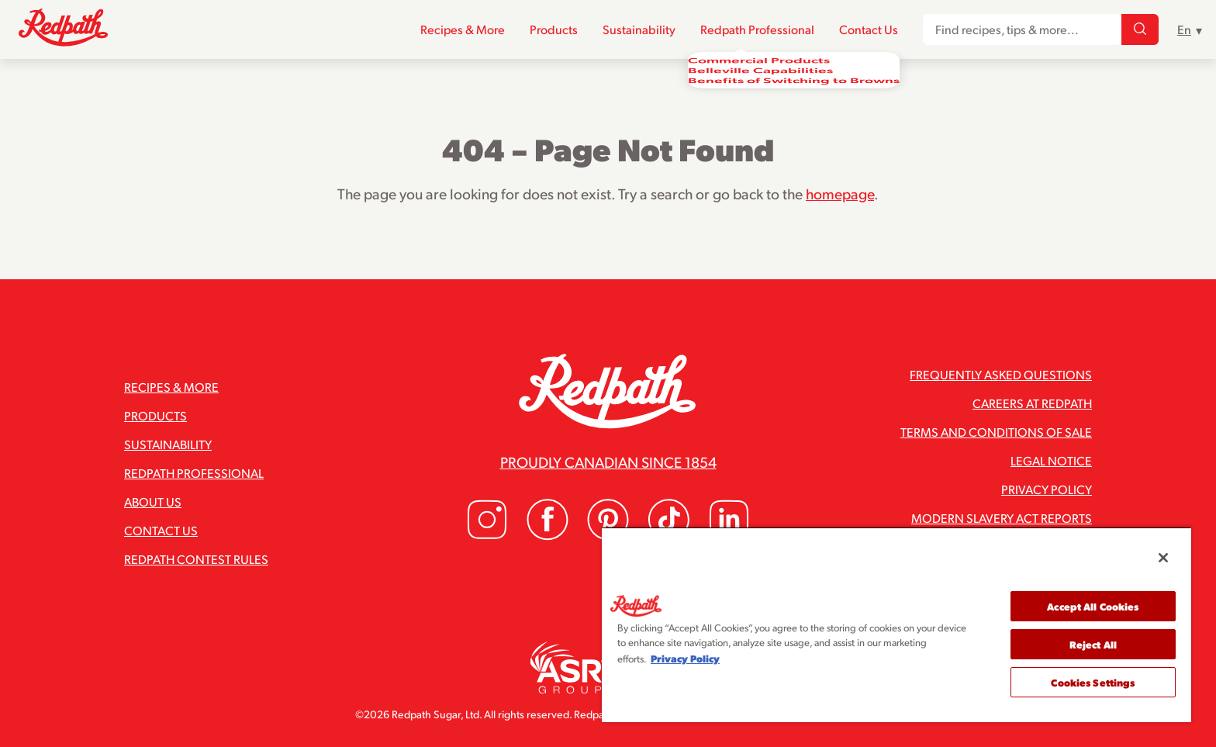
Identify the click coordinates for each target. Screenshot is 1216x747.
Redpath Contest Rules (196, 559)
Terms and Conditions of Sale (996, 432)
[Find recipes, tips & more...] (1140, 30)
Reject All (1093, 644)
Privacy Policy (1046, 489)
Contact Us (868, 30)
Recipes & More (462, 30)
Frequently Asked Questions (1001, 374)
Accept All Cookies (1092, 606)
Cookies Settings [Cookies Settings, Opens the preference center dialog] (1093, 682)
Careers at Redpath (1032, 403)
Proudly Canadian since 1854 (608, 461)
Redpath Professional (757, 30)
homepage (840, 193)
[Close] (1163, 558)
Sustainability (639, 30)
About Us (152, 501)
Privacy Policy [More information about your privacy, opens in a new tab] (685, 658)
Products (554, 30)
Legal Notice (1051, 460)
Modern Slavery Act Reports (1001, 518)
